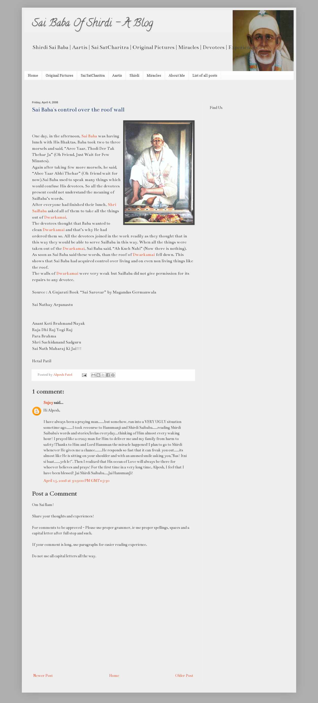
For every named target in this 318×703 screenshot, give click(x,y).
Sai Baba (89, 136)
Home (33, 75)
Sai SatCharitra (93, 75)
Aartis (117, 75)
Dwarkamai (55, 217)
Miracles (154, 75)
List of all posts (205, 75)
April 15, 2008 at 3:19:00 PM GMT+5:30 (76, 480)
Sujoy (48, 402)
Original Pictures (59, 75)
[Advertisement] (91, 90)
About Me (177, 75)
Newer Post (43, 675)
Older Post (184, 675)
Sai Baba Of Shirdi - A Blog (92, 24)
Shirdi (134, 75)
